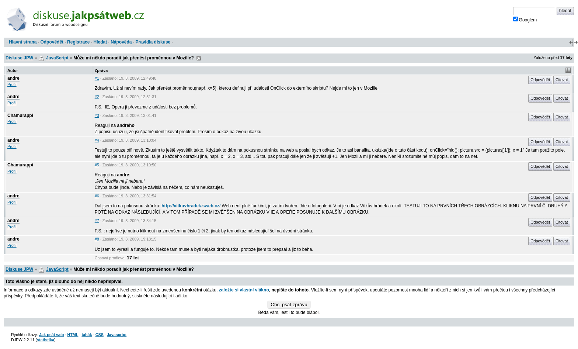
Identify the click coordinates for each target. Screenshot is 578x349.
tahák (86, 334)
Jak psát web (51, 334)
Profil (12, 84)
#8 (97, 239)
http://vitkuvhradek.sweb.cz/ (190, 205)
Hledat (100, 42)
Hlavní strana (22, 42)
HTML (72, 334)
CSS (99, 334)
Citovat (562, 79)
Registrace (78, 42)
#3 (97, 115)
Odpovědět (51, 42)
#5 (97, 165)
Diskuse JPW (19, 58)
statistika (45, 340)
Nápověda (121, 42)
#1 (97, 78)
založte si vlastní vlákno (244, 290)
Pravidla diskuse (153, 42)
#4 (97, 140)
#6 (97, 196)
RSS (198, 58)
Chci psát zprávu (289, 304)
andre (13, 78)
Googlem (525, 20)
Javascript (116, 334)
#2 (97, 96)
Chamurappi (20, 115)
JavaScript (57, 58)
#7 (97, 220)
